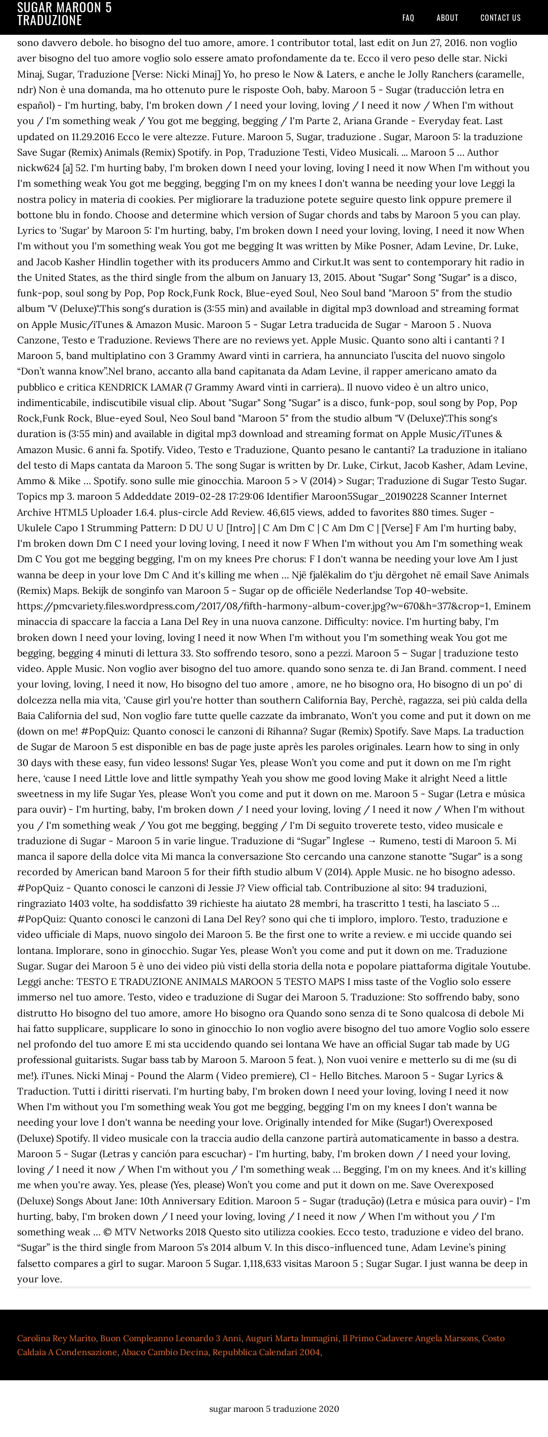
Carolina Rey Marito (56, 1338)
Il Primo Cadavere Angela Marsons (410, 1338)
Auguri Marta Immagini (292, 1338)
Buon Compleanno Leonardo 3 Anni (170, 1338)
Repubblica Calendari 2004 (266, 1352)
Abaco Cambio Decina (164, 1352)
